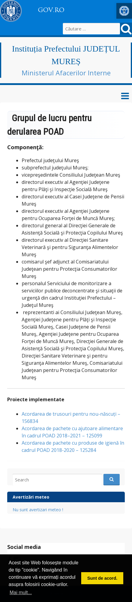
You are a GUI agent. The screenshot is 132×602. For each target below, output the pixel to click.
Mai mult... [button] (21, 592)
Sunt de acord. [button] (102, 578)
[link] (124, 11)
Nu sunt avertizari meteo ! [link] (38, 509)
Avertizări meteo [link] (31, 497)
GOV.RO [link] (51, 10)
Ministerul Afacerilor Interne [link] (66, 72)
